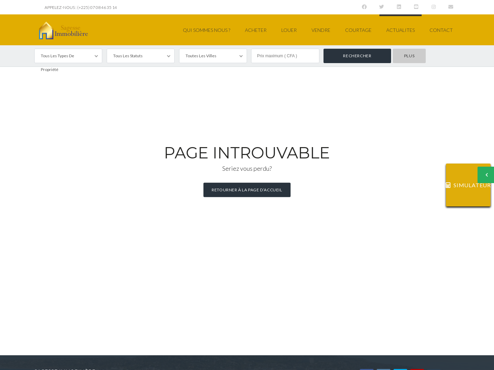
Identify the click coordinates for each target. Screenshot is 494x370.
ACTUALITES (400, 30)
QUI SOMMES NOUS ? (206, 30)
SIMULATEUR (468, 185)
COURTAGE (358, 30)
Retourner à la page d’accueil (247, 189)
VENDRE (320, 30)
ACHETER (256, 30)
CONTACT (441, 30)
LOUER (289, 30)
